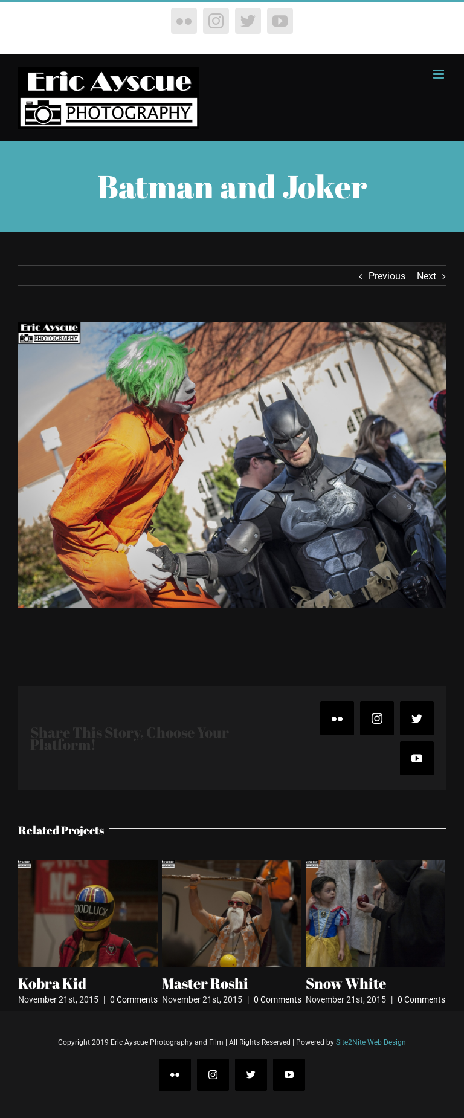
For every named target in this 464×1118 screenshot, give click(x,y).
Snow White (346, 983)
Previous (387, 276)
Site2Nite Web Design (371, 1042)
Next (426, 276)
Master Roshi (205, 983)
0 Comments (134, 999)
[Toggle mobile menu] (439, 74)
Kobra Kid (52, 983)
